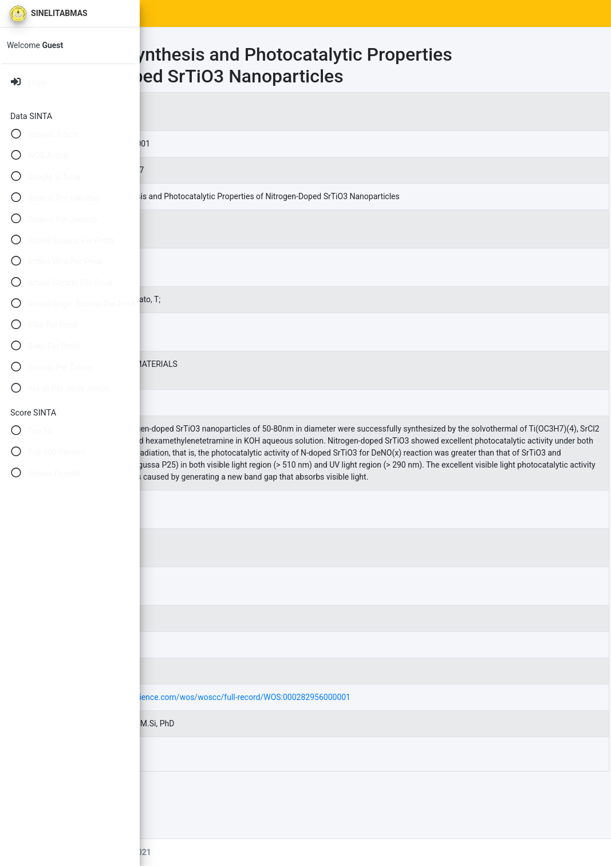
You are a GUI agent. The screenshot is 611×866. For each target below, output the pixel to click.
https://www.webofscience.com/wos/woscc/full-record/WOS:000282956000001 (348, 755)
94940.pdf (230, 811)
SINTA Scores (246, 13)
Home (193, 13)
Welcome (38, 45)
